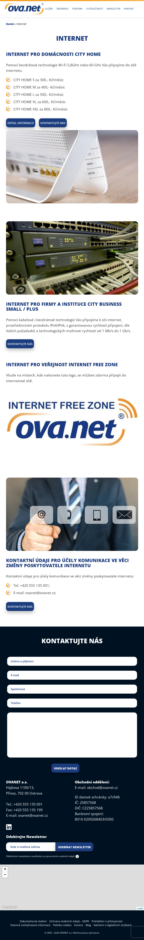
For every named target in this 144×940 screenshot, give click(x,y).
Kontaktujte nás (52, 123)
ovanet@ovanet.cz (33, 815)
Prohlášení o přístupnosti (107, 921)
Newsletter (113, 8)
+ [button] (5, 869)
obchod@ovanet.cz (102, 787)
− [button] (5, 875)
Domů (10, 24)
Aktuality (35, 8)
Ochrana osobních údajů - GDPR (69, 921)
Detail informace (21, 123)
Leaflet (140, 908)
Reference (63, 8)
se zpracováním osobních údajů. (58, 856)
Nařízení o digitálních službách (113, 925)
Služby (49, 8)
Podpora (77, 8)
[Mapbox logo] (9, 907)
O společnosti (94, 8)
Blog (88, 925)
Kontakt (129, 8)
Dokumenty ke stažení (33, 921)
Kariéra (78, 925)
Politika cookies (62, 925)
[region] (72, 887)
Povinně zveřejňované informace (30, 925)
